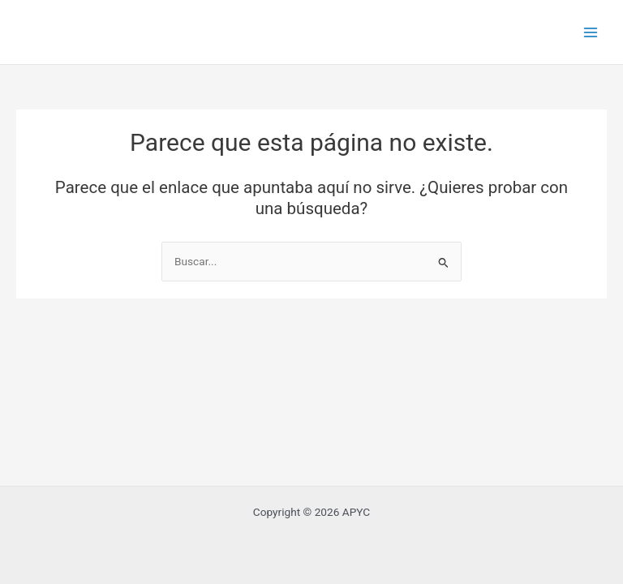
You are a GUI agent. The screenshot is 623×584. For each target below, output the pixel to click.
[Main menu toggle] (591, 32)
